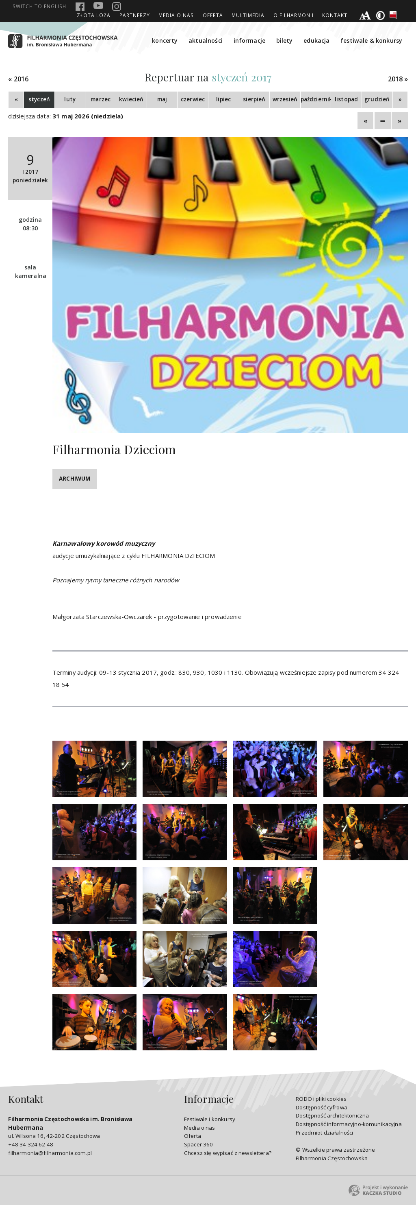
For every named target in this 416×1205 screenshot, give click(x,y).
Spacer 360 (198, 1144)
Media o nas (176, 15)
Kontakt (334, 15)
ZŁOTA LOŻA (93, 15)
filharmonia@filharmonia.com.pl (49, 1153)
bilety (284, 40)
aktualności (205, 40)
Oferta (213, 15)
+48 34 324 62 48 (30, 1144)
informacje (250, 40)
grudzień (377, 99)
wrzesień (285, 99)
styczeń (39, 99)
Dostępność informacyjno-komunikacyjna (349, 1124)
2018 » (398, 79)
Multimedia (248, 15)
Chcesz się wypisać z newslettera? (227, 1153)
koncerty (165, 40)
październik (316, 99)
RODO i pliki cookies (321, 1098)
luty (70, 99)
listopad (346, 99)
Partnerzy (134, 15)
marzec (100, 99)
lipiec (223, 99)
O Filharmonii (293, 15)
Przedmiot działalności (324, 1132)
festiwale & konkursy (371, 40)
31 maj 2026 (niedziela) (87, 116)
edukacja (316, 40)
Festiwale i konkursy (209, 1119)
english (39, 6)
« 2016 (18, 79)
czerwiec (193, 99)
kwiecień (131, 99)
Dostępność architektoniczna (332, 1115)
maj (162, 99)
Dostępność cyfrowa (321, 1107)
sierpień (254, 99)
